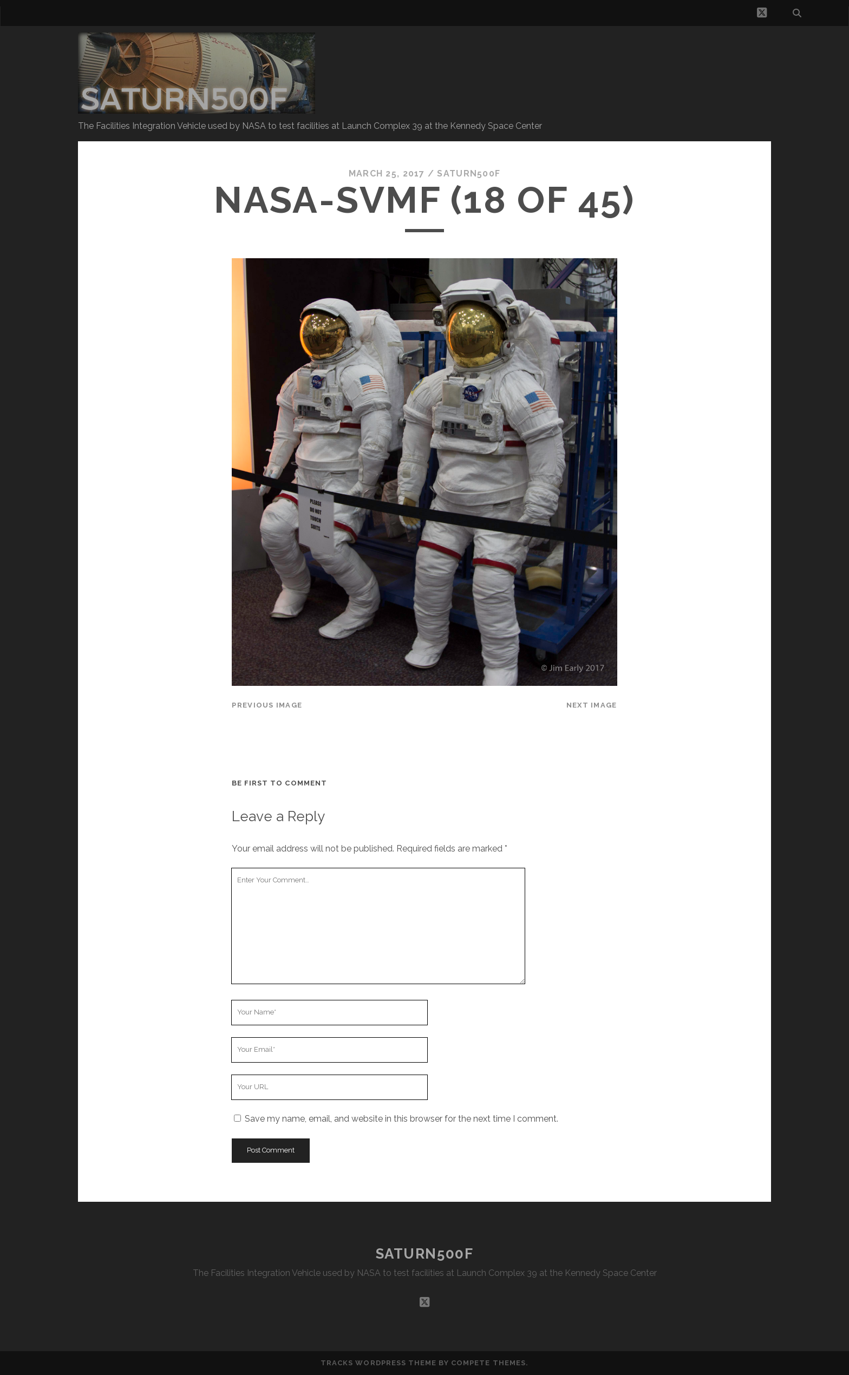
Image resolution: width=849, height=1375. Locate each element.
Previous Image (267, 705)
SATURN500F (425, 1254)
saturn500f (468, 173)
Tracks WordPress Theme (378, 1363)
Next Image (591, 705)
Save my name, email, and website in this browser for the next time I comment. (401, 1119)
